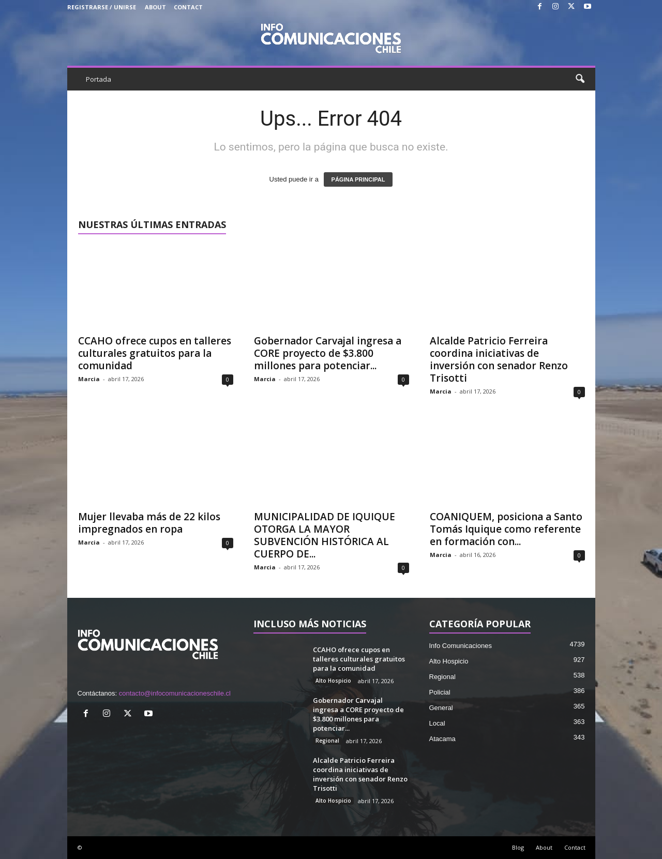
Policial (439, 692)
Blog (518, 847)
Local (437, 723)
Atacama (442, 739)
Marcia (89, 379)
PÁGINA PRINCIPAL (358, 179)
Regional (327, 740)
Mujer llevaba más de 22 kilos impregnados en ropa (149, 523)
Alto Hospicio (333, 680)
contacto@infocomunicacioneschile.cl (175, 693)
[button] (579, 79)
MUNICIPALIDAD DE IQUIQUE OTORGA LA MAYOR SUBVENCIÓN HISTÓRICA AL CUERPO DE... (324, 535)
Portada (98, 79)
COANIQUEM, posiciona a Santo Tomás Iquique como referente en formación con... (506, 529)
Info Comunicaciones (460, 646)
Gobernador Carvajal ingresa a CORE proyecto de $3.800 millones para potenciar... (327, 353)
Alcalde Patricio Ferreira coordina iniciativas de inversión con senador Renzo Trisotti (499, 359)
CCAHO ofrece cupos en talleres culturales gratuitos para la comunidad (154, 353)
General (441, 708)
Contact (188, 7)
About (155, 7)
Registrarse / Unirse (101, 7)
